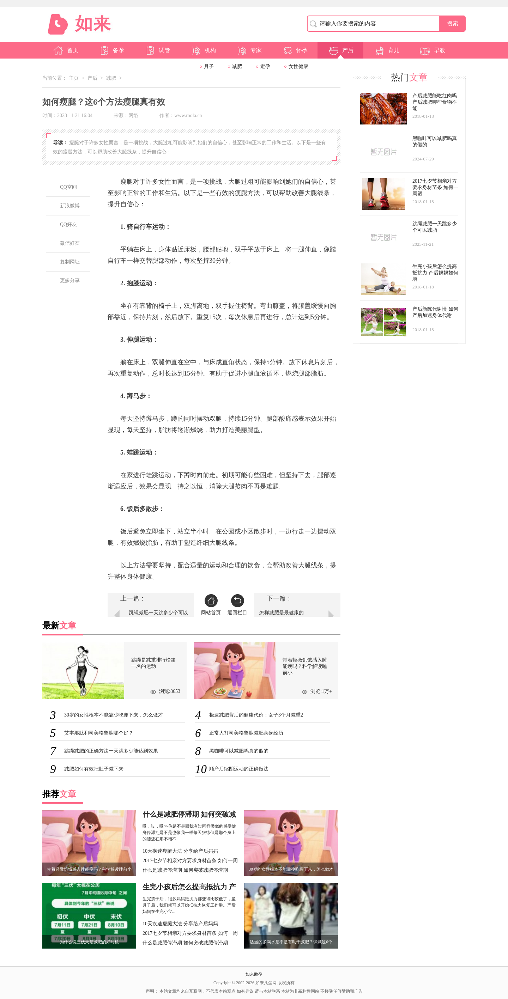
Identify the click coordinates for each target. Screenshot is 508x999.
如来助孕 (254, 974)
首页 (65, 50)
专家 (249, 50)
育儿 (386, 50)
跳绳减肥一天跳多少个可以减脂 (158, 616)
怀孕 (295, 50)
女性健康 (298, 66)
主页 (74, 78)
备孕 (111, 50)
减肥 (237, 66)
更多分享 (70, 280)
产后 (340, 50)
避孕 (265, 66)
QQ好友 (68, 224)
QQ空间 (68, 187)
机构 (203, 50)
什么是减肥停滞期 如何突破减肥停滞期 (185, 870)
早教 (432, 50)
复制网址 (70, 261)
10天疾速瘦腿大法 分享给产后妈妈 (180, 851)
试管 (157, 50)
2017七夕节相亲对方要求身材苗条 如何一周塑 (190, 861)
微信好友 (70, 243)
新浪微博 (70, 205)
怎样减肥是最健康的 (281, 612)
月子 (209, 66)
